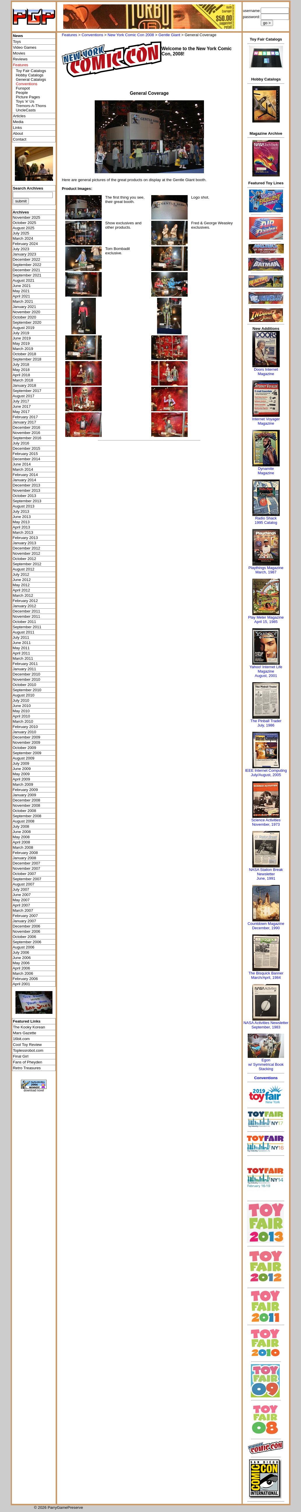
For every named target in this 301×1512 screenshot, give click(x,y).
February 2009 (25, 790)
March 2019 (23, 348)
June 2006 (22, 958)
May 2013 (21, 522)
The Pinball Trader (265, 721)
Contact (19, 139)
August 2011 (23, 632)
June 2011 (22, 642)
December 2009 (26, 737)
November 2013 (26, 490)
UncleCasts (26, 110)
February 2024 (25, 244)
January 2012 (24, 606)
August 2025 (23, 228)
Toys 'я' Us (25, 101)
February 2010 (25, 726)
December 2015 (26, 448)
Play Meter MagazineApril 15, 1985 (266, 619)
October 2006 (24, 937)
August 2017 (23, 396)
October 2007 (24, 874)
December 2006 (26, 926)
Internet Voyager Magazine (266, 421)
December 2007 (26, 863)
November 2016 (26, 432)
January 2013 (24, 543)
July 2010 (21, 700)
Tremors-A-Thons (31, 106)
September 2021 (27, 275)
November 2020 (26, 312)
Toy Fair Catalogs (31, 71)
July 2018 (21, 364)
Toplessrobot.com (28, 1050)
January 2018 (24, 385)
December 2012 (26, 548)
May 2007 (21, 900)
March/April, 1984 (266, 977)
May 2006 (21, 963)
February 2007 (25, 916)
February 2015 (25, 454)
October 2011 (24, 622)
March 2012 (23, 595)
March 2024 (23, 238)
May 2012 (21, 585)
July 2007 (21, 889)
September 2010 (27, 690)
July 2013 (21, 511)
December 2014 (26, 459)
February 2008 (25, 852)
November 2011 (26, 616)
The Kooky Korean (29, 1027)
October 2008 (24, 810)
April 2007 (21, 905)
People (22, 92)
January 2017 (24, 422)
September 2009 (27, 753)
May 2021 (21, 291)
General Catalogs (31, 79)
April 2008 (21, 842)
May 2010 (21, 711)
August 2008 (23, 821)
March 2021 (23, 301)
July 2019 (21, 333)
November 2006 (26, 931)
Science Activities (265, 820)
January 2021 (24, 306)
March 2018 (23, 380)
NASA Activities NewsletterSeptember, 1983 (266, 1025)
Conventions (92, 35)
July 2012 (21, 574)
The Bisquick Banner (266, 973)
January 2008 (24, 858)
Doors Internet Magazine (266, 371)
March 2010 (23, 721)
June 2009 (22, 768)
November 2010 (26, 679)
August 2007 (23, 884)
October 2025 (24, 222)
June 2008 (22, 832)
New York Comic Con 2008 (131, 35)
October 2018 (24, 354)
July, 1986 (265, 725)
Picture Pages (28, 97)
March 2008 (23, 847)
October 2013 (24, 496)
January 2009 (24, 795)
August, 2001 (266, 675)
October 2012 (24, 558)
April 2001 (21, 984)
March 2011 (23, 658)
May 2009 (21, 774)
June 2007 (22, 894)
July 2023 (21, 249)
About (18, 133)
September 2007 (27, 879)
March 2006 (23, 973)
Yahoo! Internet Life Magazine (265, 669)
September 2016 (27, 438)
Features (69, 35)
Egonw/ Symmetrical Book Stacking (266, 1064)
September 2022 (27, 264)
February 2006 (25, 979)
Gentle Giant (169, 35)
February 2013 (25, 538)
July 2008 (21, 826)
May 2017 (21, 412)
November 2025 (26, 217)
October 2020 (24, 317)
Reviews (20, 59)
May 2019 (21, 343)
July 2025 (21, 233)
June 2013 (22, 516)
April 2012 (21, 590)
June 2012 (22, 580)
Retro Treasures (27, 1068)
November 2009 (26, 742)
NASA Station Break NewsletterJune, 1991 (266, 874)
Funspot (23, 88)
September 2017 (27, 390)
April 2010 (21, 716)
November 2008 (26, 805)
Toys (17, 41)
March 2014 (23, 469)
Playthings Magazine (266, 568)
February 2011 (25, 664)
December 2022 (26, 259)
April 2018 (21, 375)
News (18, 36)
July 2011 (21, 637)
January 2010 (24, 732)
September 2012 (27, 564)
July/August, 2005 (266, 775)
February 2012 (25, 600)
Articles (19, 116)
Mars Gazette (24, 1033)
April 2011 (21, 653)
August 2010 (23, 695)
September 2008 (27, 816)
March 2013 (23, 532)
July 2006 (21, 952)
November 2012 (26, 553)
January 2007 (24, 921)
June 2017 (22, 406)
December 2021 (26, 270)
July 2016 (21, 443)
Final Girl (20, 1056)
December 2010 (26, 674)
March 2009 (23, 784)
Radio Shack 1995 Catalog (266, 520)
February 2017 (25, 417)
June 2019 (22, 338)
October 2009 (24, 748)
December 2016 (26, 427)
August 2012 (23, 569)
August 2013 (23, 506)
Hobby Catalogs (29, 75)
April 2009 (21, 779)
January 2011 (24, 669)
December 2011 (26, 611)
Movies (19, 53)
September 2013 (27, 501)
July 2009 (21, 763)
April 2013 (21, 527)
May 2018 (21, 370)
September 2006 (27, 942)
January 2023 (24, 254)
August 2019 (23, 328)
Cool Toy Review (27, 1044)
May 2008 (21, 837)
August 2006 (23, 947)
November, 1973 (266, 824)
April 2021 (21, 296)
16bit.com (21, 1039)
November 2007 (26, 868)
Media (18, 122)
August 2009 (23, 758)
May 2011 (21, 648)
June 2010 (22, 706)
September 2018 (27, 359)
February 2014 (25, 475)
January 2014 (24, 480)
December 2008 (26, 800)
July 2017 (21, 401)
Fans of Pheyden (27, 1062)
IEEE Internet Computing (266, 770)
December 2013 (26, 485)
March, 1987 (265, 572)
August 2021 (23, 280)
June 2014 (22, 464)
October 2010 (24, 684)
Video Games (24, 47)
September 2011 (27, 627)
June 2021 (22, 286)
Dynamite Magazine (266, 470)
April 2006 (21, 968)
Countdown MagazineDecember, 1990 (266, 925)
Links (17, 127)
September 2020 (27, 322)
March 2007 (23, 910)
